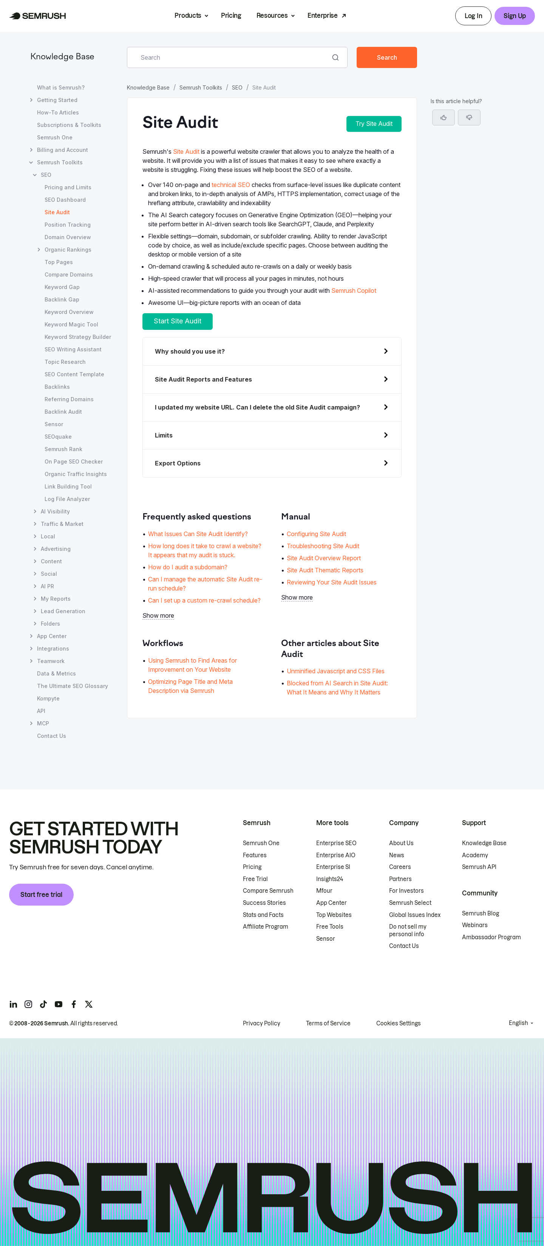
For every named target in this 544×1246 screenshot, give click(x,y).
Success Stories (264, 903)
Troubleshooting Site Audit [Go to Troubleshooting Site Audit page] (323, 546)
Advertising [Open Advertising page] (56, 549)
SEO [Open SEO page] (46, 175)
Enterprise (323, 15)
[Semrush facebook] (73, 1004)
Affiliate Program (265, 927)
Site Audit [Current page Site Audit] (57, 212)
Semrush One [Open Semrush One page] (55, 137)
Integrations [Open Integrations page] (53, 648)
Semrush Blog (480, 914)
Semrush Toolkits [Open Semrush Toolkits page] (60, 162)
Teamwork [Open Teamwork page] (51, 661)
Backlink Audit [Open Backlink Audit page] (63, 411)
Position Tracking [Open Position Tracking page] (68, 224)
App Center (331, 903)
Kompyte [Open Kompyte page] (48, 698)
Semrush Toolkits (200, 87)
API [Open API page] (41, 711)
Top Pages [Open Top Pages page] (59, 262)
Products (188, 15)
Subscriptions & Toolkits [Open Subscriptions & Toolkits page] (69, 125)
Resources (272, 15)
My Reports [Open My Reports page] (56, 599)
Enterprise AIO (335, 855)
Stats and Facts (263, 915)
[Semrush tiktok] (43, 1004)
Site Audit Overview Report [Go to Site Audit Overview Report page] (324, 558)
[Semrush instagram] (28, 1004)
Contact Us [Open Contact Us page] (51, 736)
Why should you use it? (190, 351)
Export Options (178, 463)
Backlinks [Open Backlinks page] (57, 386)
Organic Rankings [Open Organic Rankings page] (68, 250)
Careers (400, 867)
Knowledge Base (62, 57)
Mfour (324, 891)
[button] (469, 117)
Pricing (231, 15)
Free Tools (329, 927)
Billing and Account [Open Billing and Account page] (62, 150)
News (396, 855)
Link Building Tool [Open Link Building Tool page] (68, 486)
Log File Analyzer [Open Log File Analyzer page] (67, 499)
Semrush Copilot (353, 290)
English (518, 1023)
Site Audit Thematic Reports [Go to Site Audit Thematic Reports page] (325, 570)
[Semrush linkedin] (13, 1004)
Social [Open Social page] (49, 574)
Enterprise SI (333, 867)
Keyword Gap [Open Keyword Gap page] (62, 287)
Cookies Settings (398, 1023)
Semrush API (479, 867)
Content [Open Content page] (51, 561)
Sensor (325, 939)
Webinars (475, 925)
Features (255, 855)
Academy (475, 855)
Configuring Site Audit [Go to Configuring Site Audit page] (316, 534)
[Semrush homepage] (37, 16)
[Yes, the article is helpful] (443, 117)
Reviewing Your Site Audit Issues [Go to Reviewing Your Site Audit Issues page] (332, 582)
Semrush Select (410, 903)
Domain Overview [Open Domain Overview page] (68, 237)
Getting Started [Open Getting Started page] (57, 100)
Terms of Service (328, 1023)
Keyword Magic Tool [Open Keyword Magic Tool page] (71, 324)
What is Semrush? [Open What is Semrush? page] (61, 87)
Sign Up (515, 15)
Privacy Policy (261, 1023)
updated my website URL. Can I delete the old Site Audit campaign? (257, 407)
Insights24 (329, 879)
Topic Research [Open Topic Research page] (65, 362)
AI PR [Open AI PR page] (47, 586)
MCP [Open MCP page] (43, 723)
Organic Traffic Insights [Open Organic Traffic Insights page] (76, 474)
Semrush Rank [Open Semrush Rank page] (63, 449)
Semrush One (261, 843)
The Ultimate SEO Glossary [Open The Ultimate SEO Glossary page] (72, 686)
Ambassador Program (491, 937)
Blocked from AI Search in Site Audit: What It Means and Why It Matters (337, 687)
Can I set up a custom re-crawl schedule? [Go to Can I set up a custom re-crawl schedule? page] (204, 600)
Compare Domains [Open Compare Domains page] (69, 274)
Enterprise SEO (336, 843)
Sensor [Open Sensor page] (54, 424)
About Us (401, 843)
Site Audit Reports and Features (203, 379)
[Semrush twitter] (88, 1004)
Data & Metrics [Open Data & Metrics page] (56, 673)
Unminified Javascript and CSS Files (336, 671)
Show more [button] (158, 615)
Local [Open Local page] (48, 536)
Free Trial (255, 879)
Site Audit (186, 151)
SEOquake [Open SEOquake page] (58, 436)
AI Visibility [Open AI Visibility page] (55, 511)
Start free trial (41, 894)
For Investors (406, 891)
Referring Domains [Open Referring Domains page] (69, 399)
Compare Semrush (268, 891)
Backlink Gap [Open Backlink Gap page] (62, 299)
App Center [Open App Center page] (51, 636)
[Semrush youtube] (58, 1004)
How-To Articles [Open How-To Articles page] (58, 112)
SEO (237, 87)
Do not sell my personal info (408, 930)
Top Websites (334, 915)
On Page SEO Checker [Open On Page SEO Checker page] (74, 461)
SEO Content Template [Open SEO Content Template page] (74, 374)
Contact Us (404, 946)
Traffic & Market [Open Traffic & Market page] (62, 524)
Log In (473, 15)
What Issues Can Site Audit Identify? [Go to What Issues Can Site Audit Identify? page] (198, 534)
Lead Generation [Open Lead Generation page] (63, 611)
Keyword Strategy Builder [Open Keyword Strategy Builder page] (78, 337)
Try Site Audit (374, 123)
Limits (164, 435)
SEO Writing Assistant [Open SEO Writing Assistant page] (73, 349)
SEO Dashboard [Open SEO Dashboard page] (65, 199)
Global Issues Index (414, 915)
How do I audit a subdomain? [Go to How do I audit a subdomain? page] (187, 567)
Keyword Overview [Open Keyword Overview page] (69, 312)
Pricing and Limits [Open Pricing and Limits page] (68, 187)
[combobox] (229, 57)
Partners (400, 879)
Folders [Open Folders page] (50, 624)
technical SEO (231, 185)
